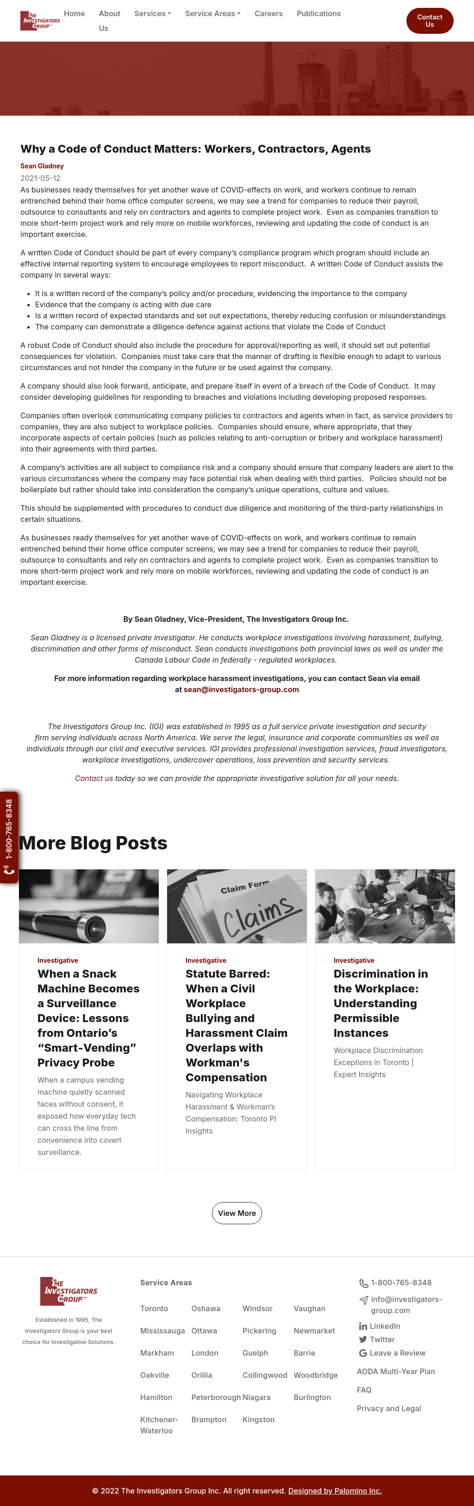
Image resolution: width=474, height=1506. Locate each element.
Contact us (94, 778)
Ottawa (205, 1330)
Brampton (209, 1419)
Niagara (257, 1397)
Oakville (154, 1375)
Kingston (259, 1419)
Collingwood (263, 1375)
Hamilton (156, 1397)
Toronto (154, 1308)
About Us (109, 21)
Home (74, 13)
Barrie (305, 1352)
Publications (319, 13)
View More (237, 1213)
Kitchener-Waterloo (159, 1425)
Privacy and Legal (389, 1408)
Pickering (259, 1330)
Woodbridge (314, 1375)
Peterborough (212, 1397)
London (205, 1352)
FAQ (364, 1389)
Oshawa (206, 1308)
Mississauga (160, 1330)
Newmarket (314, 1330)
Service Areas (210, 13)
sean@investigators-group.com (241, 689)
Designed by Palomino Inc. (335, 1490)
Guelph (255, 1352)
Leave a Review (391, 1352)
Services (150, 13)
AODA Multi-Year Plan (396, 1371)
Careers (269, 13)
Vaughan (310, 1308)
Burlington (312, 1397)
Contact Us (430, 20)
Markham (157, 1352)
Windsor (258, 1308)
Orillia (202, 1375)
